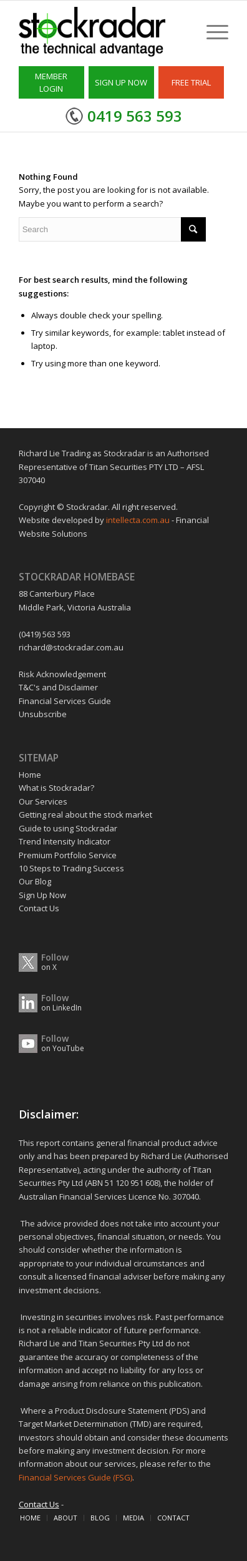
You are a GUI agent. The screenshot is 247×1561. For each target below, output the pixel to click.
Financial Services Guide (65, 701)
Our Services (43, 801)
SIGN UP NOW (121, 82)
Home (30, 774)
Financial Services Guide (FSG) (75, 1477)
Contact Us (39, 908)
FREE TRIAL (191, 82)
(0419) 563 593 (44, 634)
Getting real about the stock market (85, 814)
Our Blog (35, 881)
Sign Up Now (42, 895)
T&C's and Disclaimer (58, 687)
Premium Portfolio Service (68, 855)
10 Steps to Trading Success (71, 868)
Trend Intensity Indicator (64, 841)
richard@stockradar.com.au (71, 647)
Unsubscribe (43, 714)
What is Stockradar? (56, 787)
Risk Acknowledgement (62, 674)
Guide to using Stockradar (68, 828)
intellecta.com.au (139, 520)
